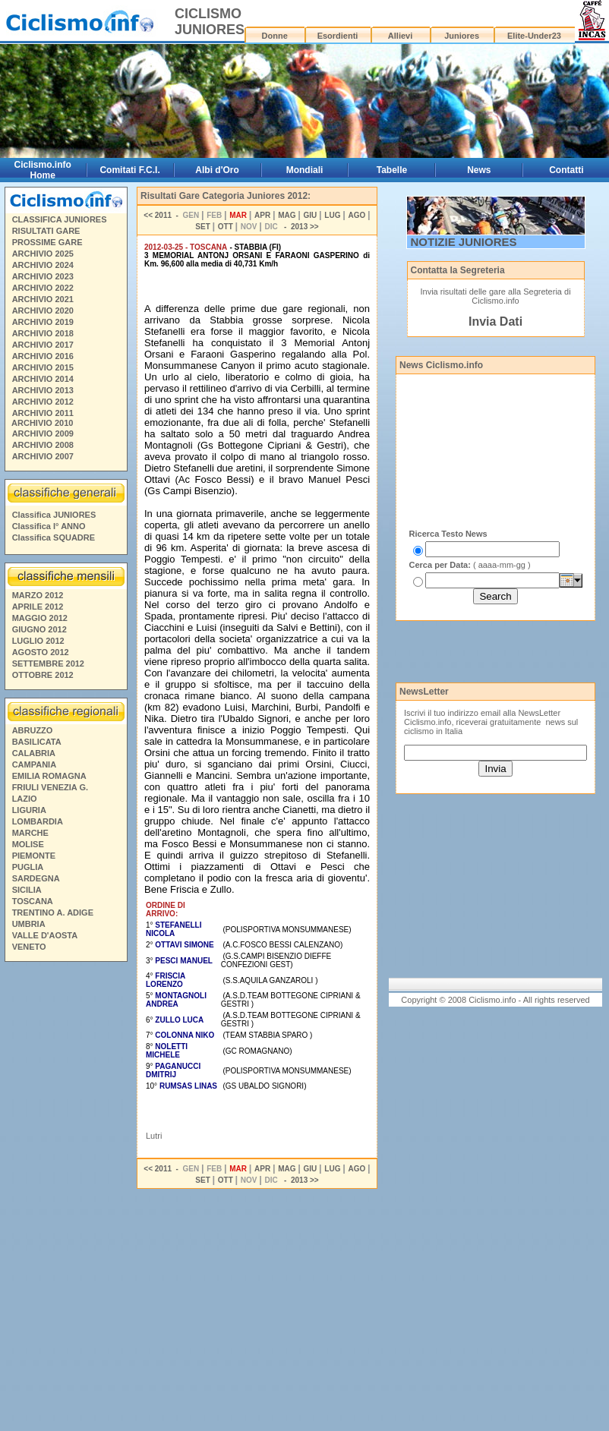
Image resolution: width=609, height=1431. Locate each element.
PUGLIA (28, 867)
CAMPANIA (34, 764)
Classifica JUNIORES (54, 514)
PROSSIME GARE (47, 242)
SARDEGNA (36, 878)
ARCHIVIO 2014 (43, 378)
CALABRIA (33, 753)
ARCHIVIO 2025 (43, 253)
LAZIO (24, 798)
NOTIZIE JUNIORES (464, 241)
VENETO (29, 946)
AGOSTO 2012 (40, 652)
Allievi (400, 35)
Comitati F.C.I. (129, 170)
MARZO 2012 (38, 595)
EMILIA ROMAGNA (49, 775)
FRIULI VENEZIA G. (50, 787)
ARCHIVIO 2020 (43, 310)
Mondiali (304, 170)
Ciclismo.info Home (42, 170)
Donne (275, 35)
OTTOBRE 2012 (43, 674)
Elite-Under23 (534, 35)
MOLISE (28, 844)
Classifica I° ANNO (49, 526)
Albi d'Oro (217, 170)
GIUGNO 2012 (39, 629)
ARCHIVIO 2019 (43, 321)
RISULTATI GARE (46, 230)
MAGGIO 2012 (40, 618)
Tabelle (392, 170)
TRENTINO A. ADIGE (52, 912)
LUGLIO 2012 (38, 640)
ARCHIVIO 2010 (42, 422)
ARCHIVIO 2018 (43, 333)
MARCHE (30, 832)
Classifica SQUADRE (53, 537)
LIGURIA (29, 810)
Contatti (566, 170)
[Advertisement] (65, 1198)
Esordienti (337, 35)
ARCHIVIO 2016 (43, 356)
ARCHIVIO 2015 (43, 367)
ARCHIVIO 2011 (43, 413)
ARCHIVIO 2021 (43, 299)
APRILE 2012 (38, 606)
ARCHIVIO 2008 (43, 444)
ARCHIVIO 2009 (43, 433)
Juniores (461, 35)
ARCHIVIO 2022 (43, 287)
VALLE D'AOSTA (45, 935)
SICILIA (27, 889)
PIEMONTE (33, 855)
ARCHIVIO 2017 (43, 344)
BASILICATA (37, 741)
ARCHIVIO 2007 (43, 456)
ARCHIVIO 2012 (43, 401)
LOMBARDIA (37, 821)
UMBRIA (29, 923)
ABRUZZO (32, 730)
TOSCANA (32, 901)
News (479, 170)
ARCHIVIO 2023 (43, 276)
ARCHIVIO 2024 (43, 264)
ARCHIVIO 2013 (43, 390)
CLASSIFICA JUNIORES (59, 219)
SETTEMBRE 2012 (48, 663)
